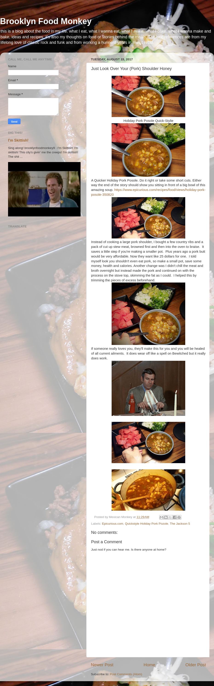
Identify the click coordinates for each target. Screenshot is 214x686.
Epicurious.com (112, 523)
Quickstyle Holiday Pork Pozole (146, 523)
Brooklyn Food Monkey (46, 21)
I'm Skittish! (18, 140)
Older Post (195, 664)
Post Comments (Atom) (126, 674)
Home (149, 664)
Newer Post (102, 664)
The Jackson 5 (180, 523)
